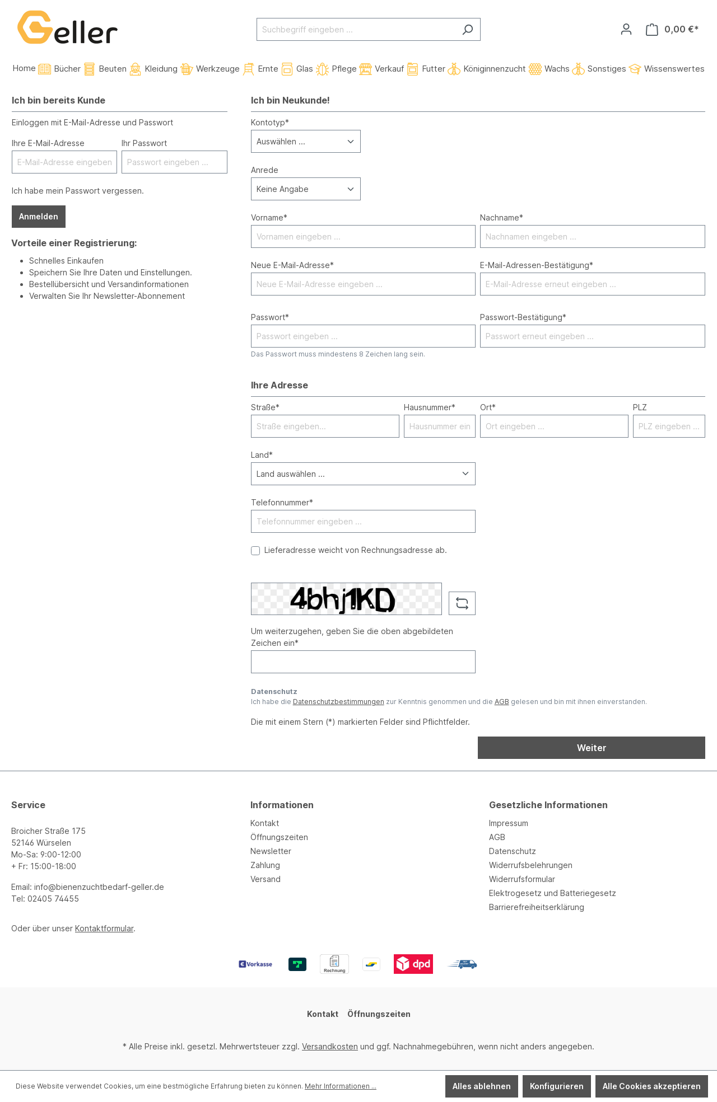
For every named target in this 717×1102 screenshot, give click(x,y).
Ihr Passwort (144, 143)
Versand (265, 879)
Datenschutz (512, 851)
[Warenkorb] (672, 29)
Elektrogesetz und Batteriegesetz (552, 893)
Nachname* (501, 217)
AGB (502, 701)
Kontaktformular (104, 928)
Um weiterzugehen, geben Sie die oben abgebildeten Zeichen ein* (352, 637)
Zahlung (265, 865)
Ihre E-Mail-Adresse (48, 143)
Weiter (592, 747)
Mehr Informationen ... (340, 1086)
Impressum (508, 823)
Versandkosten (330, 1046)
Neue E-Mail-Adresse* (292, 265)
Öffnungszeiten (279, 837)
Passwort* (270, 317)
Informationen (282, 804)
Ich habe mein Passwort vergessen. (78, 190)
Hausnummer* (429, 407)
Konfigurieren (557, 1086)
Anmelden (38, 216)
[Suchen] (467, 29)
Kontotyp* (270, 122)
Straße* (265, 407)
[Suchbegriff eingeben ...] (356, 29)
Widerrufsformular (522, 879)
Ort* (488, 407)
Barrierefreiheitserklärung (536, 907)
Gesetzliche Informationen (548, 804)
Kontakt (264, 823)
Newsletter (270, 851)
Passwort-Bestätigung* (523, 317)
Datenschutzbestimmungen (338, 701)
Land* (262, 454)
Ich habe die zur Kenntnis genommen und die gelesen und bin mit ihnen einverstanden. (449, 701)
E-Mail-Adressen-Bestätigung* (536, 265)
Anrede (264, 170)
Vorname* (269, 217)
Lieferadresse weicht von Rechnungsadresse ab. (355, 550)
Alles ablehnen (482, 1086)
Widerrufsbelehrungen (530, 865)
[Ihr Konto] (626, 29)
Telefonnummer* (282, 502)
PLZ (640, 407)
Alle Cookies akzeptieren (652, 1086)
